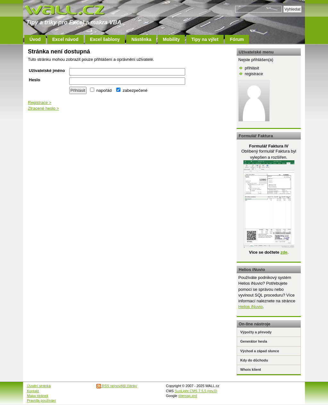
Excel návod (65, 39)
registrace (254, 73)
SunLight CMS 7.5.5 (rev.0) (196, 391)
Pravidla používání (41, 400)
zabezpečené (131, 90)
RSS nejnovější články (116, 386)
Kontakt (33, 391)
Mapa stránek (37, 396)
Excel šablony (105, 39)
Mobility (171, 39)
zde (283, 252)
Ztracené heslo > (43, 108)
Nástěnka (141, 39)
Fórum (237, 39)
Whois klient (250, 369)
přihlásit (252, 68)
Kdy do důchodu (254, 360)
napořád (100, 90)
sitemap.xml (187, 396)
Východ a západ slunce (259, 351)
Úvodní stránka (39, 386)
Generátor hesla (253, 341)
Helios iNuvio (250, 306)
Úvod (35, 39)
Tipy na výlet (204, 39)
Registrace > (39, 102)
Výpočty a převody (256, 332)
